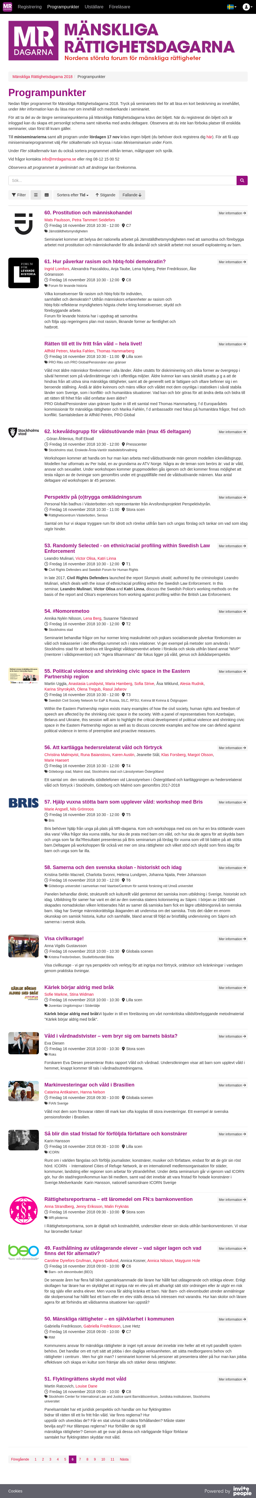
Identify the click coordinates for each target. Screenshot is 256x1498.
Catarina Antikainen (61, 1092)
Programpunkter (63, 6)
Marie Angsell (56, 809)
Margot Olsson (200, 754)
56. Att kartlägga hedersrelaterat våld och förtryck (103, 747)
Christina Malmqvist (61, 754)
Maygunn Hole (187, 1260)
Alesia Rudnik (192, 683)
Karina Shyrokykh (59, 689)
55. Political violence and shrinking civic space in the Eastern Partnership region (117, 673)
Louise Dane (86, 1386)
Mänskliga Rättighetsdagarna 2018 (42, 76)
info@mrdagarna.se (59, 159)
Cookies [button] (15, 1491)
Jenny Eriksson (89, 1206)
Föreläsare (119, 6)
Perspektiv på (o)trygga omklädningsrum (93, 497)
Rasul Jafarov (115, 689)
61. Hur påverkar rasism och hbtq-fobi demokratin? (105, 261)
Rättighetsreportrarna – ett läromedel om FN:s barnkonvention (118, 1199)
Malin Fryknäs (116, 1206)
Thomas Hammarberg (115, 351)
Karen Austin (123, 754)
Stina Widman (81, 994)
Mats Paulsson (57, 220)
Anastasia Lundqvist (85, 683)
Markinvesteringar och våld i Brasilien (89, 1085)
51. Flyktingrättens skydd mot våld (85, 1379)
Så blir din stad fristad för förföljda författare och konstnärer (115, 1133)
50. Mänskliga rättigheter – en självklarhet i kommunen (109, 1319)
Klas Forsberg (173, 754)
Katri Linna (106, 558)
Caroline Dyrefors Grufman (67, 1260)
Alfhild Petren (55, 351)
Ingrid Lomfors (56, 269)
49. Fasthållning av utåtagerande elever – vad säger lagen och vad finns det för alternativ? (122, 1250)
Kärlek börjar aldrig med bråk (79, 987)
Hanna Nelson (92, 1092)
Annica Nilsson (160, 1260)
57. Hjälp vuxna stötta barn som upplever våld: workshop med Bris (123, 802)
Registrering (30, 6)
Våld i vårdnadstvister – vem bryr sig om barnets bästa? (110, 1036)
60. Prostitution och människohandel (88, 212)
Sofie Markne (55, 994)
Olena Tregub (89, 689)
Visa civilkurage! (64, 938)
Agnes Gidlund (105, 1260)
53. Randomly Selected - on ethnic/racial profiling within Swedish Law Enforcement (127, 548)
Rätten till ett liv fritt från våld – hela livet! (93, 344)
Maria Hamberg (118, 683)
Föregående (20, 1459)
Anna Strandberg (59, 1206)
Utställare (94, 6)
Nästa (124, 1459)
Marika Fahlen (82, 351)
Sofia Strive (144, 683)
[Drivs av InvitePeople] (228, 1491)
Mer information (232, 213)
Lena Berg (92, 618)
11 (112, 1459)
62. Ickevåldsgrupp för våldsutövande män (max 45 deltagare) (117, 431)
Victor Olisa (85, 558)
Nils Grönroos (82, 809)
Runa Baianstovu (95, 754)
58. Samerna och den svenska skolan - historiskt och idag (113, 867)
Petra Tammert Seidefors (93, 220)
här (209, 137)
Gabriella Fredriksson (102, 1326)
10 (103, 1459)
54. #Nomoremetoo (66, 611)
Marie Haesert (56, 760)
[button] (231, 7)
